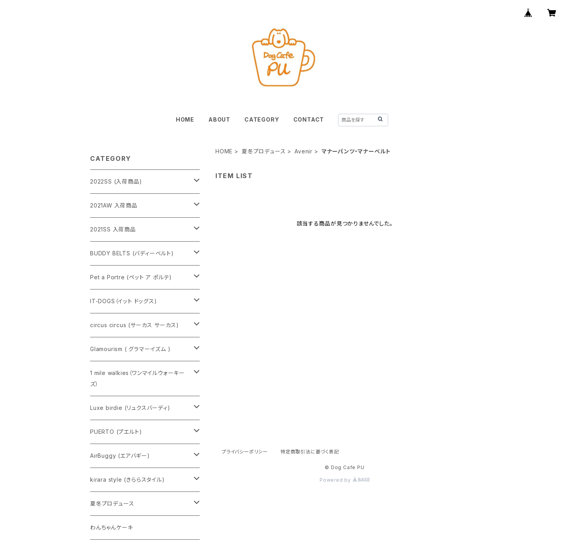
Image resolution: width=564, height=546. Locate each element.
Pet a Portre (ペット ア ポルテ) (131, 277)
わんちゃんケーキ (111, 527)
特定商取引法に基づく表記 (309, 452)
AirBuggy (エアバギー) (120, 455)
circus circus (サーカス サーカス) (134, 325)
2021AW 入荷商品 (113, 205)
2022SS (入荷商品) (116, 181)
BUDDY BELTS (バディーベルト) (132, 253)
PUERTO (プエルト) (116, 431)
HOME (185, 119)
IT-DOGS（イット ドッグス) (123, 301)
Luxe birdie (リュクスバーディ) (130, 407)
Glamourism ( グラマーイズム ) (130, 349)
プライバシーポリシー (245, 452)
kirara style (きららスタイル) (127, 479)
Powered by (345, 480)
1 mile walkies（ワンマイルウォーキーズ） (137, 378)
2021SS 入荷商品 (113, 229)
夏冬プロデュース (264, 151)
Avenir (304, 151)
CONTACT (308, 119)
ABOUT (219, 119)
